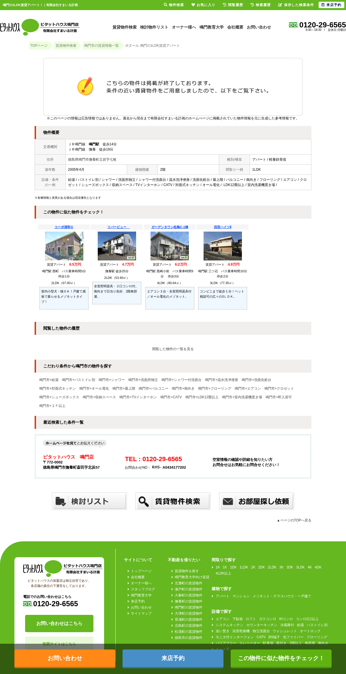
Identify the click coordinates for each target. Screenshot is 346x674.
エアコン (223, 619)
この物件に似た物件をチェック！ (281, 658)
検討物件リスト (154, 27)
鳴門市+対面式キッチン (57, 388)
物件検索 (174, 5)
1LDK (244, 567)
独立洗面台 (261, 631)
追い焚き (223, 631)
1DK (233, 567)
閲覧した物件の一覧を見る (173, 349)
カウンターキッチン (261, 625)
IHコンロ (286, 619)
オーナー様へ (184, 27)
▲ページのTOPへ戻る (294, 520)
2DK (261, 567)
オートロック (310, 631)
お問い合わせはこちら (59, 623)
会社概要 (235, 27)
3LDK (300, 567)
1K (218, 567)
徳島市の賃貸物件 (188, 638)
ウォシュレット (285, 631)
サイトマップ (141, 613)
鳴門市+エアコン (248, 388)
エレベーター (249, 643)
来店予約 (138, 601)
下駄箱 (237, 619)
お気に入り (203, 5)
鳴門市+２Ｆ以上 (52, 406)
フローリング (316, 637)
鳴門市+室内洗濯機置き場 (242, 397)
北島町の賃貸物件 (188, 626)
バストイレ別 (317, 625)
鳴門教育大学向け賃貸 (192, 577)
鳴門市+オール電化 (94, 388)
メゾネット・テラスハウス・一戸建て (282, 596)
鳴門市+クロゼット (279, 388)
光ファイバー (293, 637)
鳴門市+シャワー (112, 380)
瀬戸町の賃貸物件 (188, 589)
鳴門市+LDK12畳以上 (202, 397)
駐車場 (268, 643)
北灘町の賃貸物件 (188, 583)
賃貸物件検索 (124, 27)
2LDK (272, 567)
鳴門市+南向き (183, 388)
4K (310, 567)
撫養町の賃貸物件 (188, 601)
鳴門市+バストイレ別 (78, 380)
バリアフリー (226, 643)
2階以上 (295, 643)
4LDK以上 (223, 573)
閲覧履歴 (233, 5)
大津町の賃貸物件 (188, 613)
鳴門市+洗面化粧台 (256, 380)
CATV (261, 637)
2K (253, 567)
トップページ (141, 571)
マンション (241, 596)
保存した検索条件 (296, 5)
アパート (223, 596)
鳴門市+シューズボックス (59, 397)
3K (281, 567)
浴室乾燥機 (241, 631)
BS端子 (274, 637)
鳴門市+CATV (171, 397)
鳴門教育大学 (212, 27)
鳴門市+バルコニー (153, 388)
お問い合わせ (259, 27)
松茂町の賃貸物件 (188, 632)
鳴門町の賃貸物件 (188, 607)
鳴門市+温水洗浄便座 (221, 380)
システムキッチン (229, 625)
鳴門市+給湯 (49, 380)
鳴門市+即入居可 (279, 397)
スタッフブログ (143, 589)
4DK (318, 567)
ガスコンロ (267, 619)
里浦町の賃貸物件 (188, 619)
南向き (323, 643)
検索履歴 (261, 5)
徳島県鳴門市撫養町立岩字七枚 (92, 159)
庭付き (281, 643)
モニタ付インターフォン (235, 637)
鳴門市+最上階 (123, 388)
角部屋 (310, 643)
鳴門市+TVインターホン (138, 397)
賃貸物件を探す (187, 571)
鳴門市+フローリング (214, 388)
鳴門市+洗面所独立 (143, 380)
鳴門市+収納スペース (99, 397)
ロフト (251, 619)
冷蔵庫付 (287, 625)
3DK (290, 567)
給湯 (300, 625)
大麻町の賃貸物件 (188, 595)
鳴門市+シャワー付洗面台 (181, 380)
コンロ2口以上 (307, 619)
